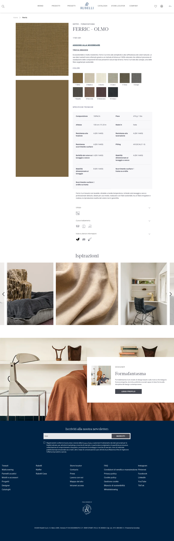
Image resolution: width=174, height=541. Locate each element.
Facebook (142, 473)
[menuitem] (40, 6)
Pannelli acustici (9, 473)
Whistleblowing (111, 489)
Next (170, 294)
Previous (3, 294)
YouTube (142, 481)
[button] (170, 6)
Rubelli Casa (41, 473)
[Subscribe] (121, 436)
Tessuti (5, 465)
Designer (6, 485)
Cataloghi (6, 489)
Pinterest (142, 469)
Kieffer (39, 469)
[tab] (113, 210)
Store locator (76, 465)
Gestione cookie (111, 481)
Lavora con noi (76, 477)
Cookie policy (110, 477)
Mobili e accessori (10, 477)
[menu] (87, 6)
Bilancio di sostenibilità (114, 485)
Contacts (74, 469)
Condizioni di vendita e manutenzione (120, 469)
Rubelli (39, 465)
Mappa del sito (76, 481)
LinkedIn (142, 477)
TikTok (141, 485)
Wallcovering (8, 469)
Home (15, 17)
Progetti (5, 481)
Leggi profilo (128, 391)
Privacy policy (110, 473)
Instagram (142, 465)
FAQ (106, 465)
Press (72, 473)
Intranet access (77, 485)
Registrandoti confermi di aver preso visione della (86, 447)
